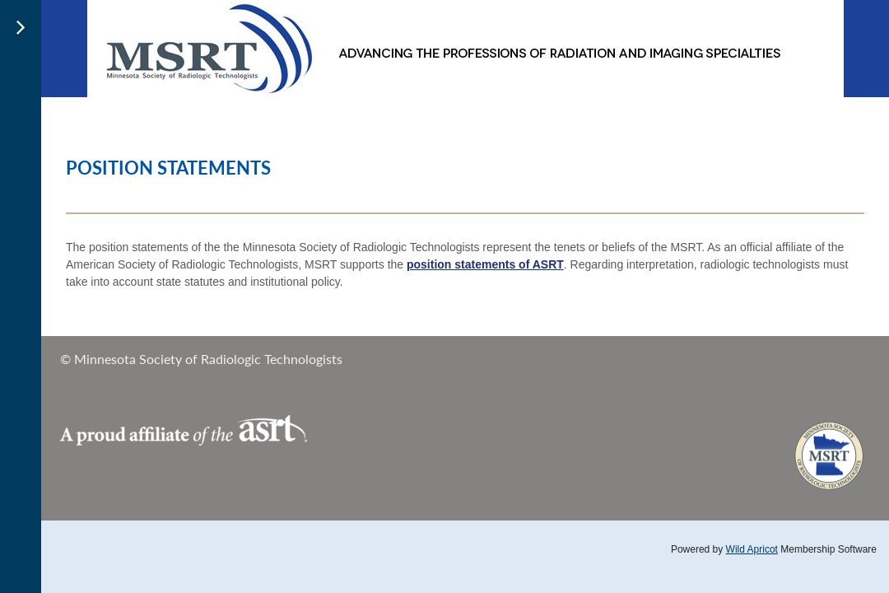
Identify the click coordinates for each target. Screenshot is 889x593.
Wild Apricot (752, 549)
